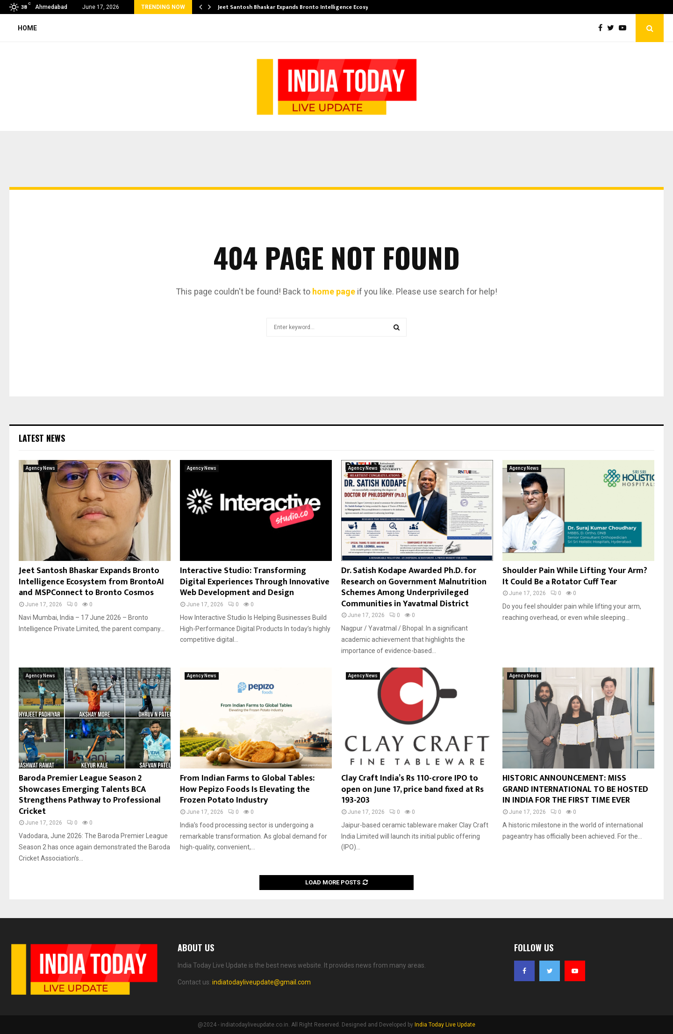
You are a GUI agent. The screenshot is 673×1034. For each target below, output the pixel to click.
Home (27, 28)
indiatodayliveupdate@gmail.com (261, 982)
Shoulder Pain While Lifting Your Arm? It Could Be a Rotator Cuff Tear (574, 576)
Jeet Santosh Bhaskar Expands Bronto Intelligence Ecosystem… (302, 7)
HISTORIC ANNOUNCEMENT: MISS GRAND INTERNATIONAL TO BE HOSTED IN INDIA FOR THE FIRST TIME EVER (575, 789)
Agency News (40, 468)
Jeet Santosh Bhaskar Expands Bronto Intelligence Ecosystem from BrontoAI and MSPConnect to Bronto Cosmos (91, 582)
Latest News (42, 438)
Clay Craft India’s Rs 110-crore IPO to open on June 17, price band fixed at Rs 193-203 (412, 789)
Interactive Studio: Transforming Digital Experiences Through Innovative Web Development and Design (254, 582)
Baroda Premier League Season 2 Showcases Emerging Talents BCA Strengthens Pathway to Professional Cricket (90, 794)
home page (333, 291)
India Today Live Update (445, 1024)
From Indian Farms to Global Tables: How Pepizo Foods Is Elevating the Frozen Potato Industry (247, 789)
